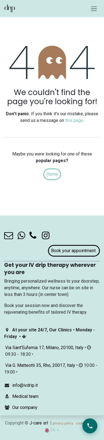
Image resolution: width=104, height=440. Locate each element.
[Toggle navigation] (94, 8)
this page (74, 120)
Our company (24, 407)
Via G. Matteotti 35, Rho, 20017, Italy (40, 365)
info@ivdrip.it (25, 385)
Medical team (25, 396)
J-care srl (38, 423)
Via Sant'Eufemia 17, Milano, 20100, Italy (44, 347)
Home (52, 174)
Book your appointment (74, 250)
